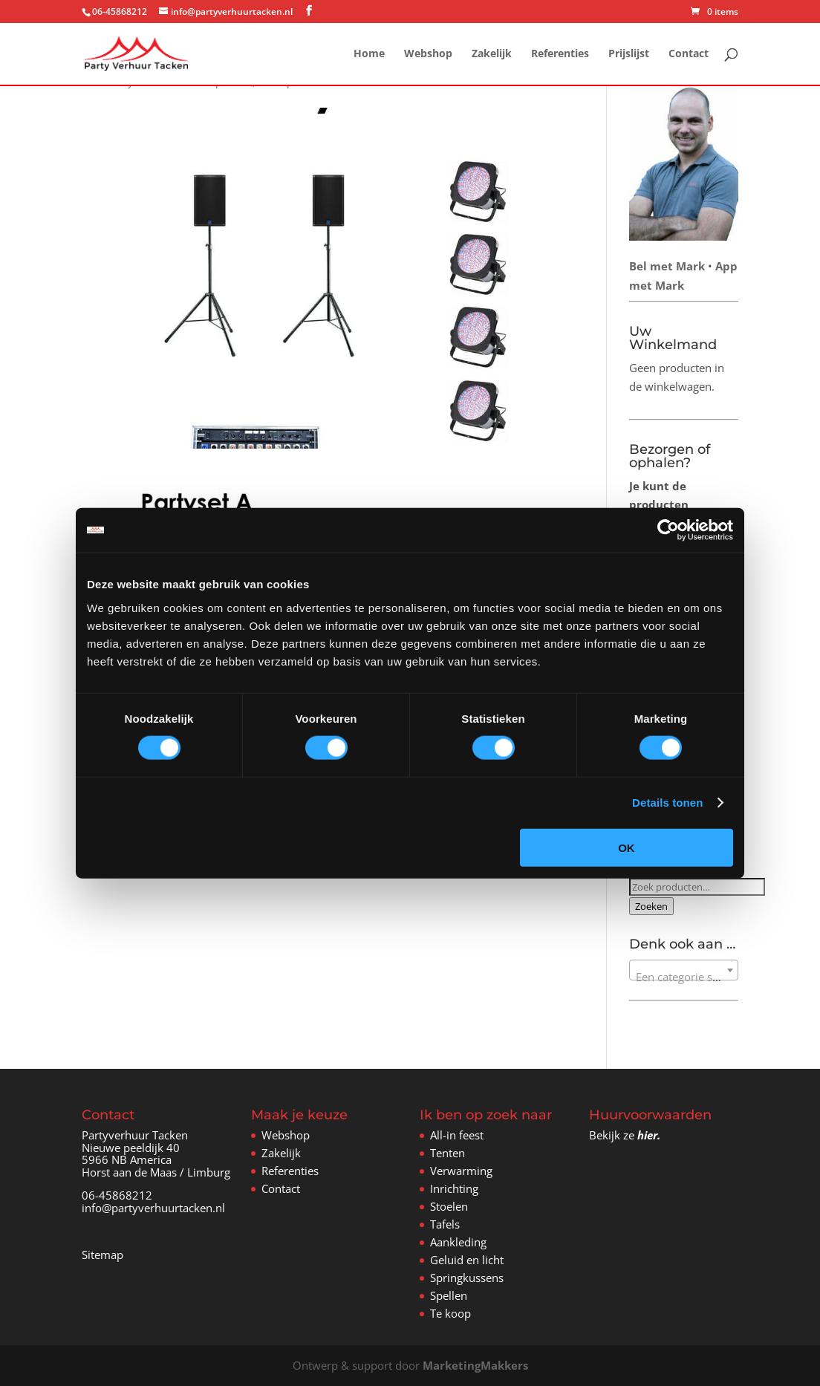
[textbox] (684, 976)
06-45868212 (117, 1195)
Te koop (450, 1313)
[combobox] (683, 970)
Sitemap (102, 1254)
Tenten (447, 1152)
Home (369, 54)
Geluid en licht (467, 1259)
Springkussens (467, 1277)
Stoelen (449, 1206)
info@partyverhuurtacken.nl (153, 1207)
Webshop (428, 54)
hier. (648, 1135)
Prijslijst (628, 54)
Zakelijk (492, 54)
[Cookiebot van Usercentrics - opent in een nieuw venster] (668, 530)
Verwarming (461, 1170)
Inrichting (454, 1188)
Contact (688, 54)
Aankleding (458, 1241)
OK (626, 847)
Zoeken (651, 906)
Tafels (445, 1224)
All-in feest (457, 1135)
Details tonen (667, 802)
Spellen (448, 1295)
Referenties (560, 54)
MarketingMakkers (475, 1365)
